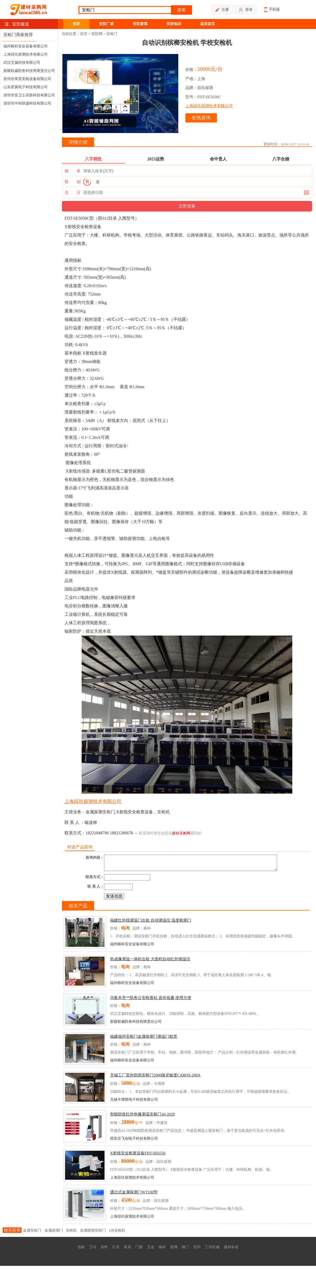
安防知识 (173, 24)
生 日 (73, 192)
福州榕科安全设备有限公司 (25, 46)
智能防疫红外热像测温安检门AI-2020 (142, 1117)
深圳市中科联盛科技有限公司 (27, 103)
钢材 (162, 1250)
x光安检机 (117, 1234)
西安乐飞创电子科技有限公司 (134, 1142)
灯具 (116, 1250)
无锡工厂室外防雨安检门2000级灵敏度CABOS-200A (155, 1078)
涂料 (104, 1250)
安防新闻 (140, 24)
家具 (127, 1250)
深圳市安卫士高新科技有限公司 (29, 95)
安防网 (96, 34)
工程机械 (212, 1250)
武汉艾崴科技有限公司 (21, 63)
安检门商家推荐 (18, 34)
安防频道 (20, 24)
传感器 (83, 471)
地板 (81, 1250)
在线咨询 (201, 117)
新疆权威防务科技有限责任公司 (29, 71)
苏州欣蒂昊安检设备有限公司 (27, 79)
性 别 (73, 182)
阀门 (185, 1250)
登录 (246, 10)
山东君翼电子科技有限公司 (25, 87)
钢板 (96, 361)
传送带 (71, 294)
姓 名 (73, 171)
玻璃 (173, 1250)
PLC (77, 597)
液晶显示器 (118, 488)
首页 (83, 34)
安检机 (163, 812)
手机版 (272, 9)
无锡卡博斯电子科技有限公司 (134, 1103)
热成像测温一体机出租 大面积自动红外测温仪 (150, 962)
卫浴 (92, 1250)
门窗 (139, 1250)
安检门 (111, 34)
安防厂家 (106, 24)
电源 (69, 336)
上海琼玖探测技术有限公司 (25, 54)
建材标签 (231, 1250)
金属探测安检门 (93, 1234)
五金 (150, 1250)
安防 (76, 24)
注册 (222, 10)
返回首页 (207, 24)
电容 (69, 606)
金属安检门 (32, 1234)
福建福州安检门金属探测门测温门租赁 (143, 1039)
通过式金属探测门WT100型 (134, 1195)
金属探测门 (54, 1234)
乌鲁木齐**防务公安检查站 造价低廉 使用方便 (150, 1001)
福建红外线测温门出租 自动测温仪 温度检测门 (150, 923)
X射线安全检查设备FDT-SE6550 (137, 1156)
